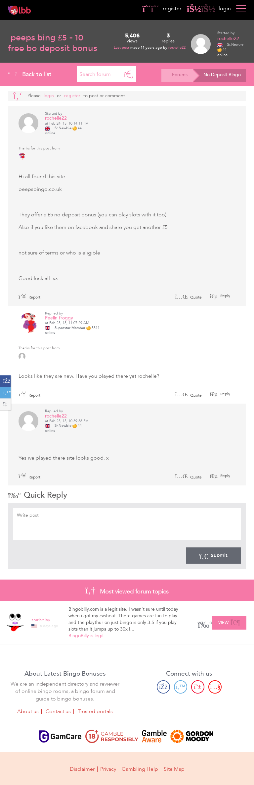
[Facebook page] (163, 686)
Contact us (58, 711)
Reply (224, 296)
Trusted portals (95, 711)
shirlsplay (40, 620)
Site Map (174, 769)
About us (28, 711)
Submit (213, 555)
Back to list (30, 74)
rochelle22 (177, 47)
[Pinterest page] (197, 686)
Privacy (108, 769)
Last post (122, 47)
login (209, 8)
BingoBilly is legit (86, 636)
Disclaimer (82, 769)
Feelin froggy (59, 318)
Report (29, 297)
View (229, 622)
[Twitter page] (180, 686)
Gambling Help (140, 769)
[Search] (128, 74)
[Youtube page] (215, 686)
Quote (188, 297)
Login (49, 95)
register (162, 8)
